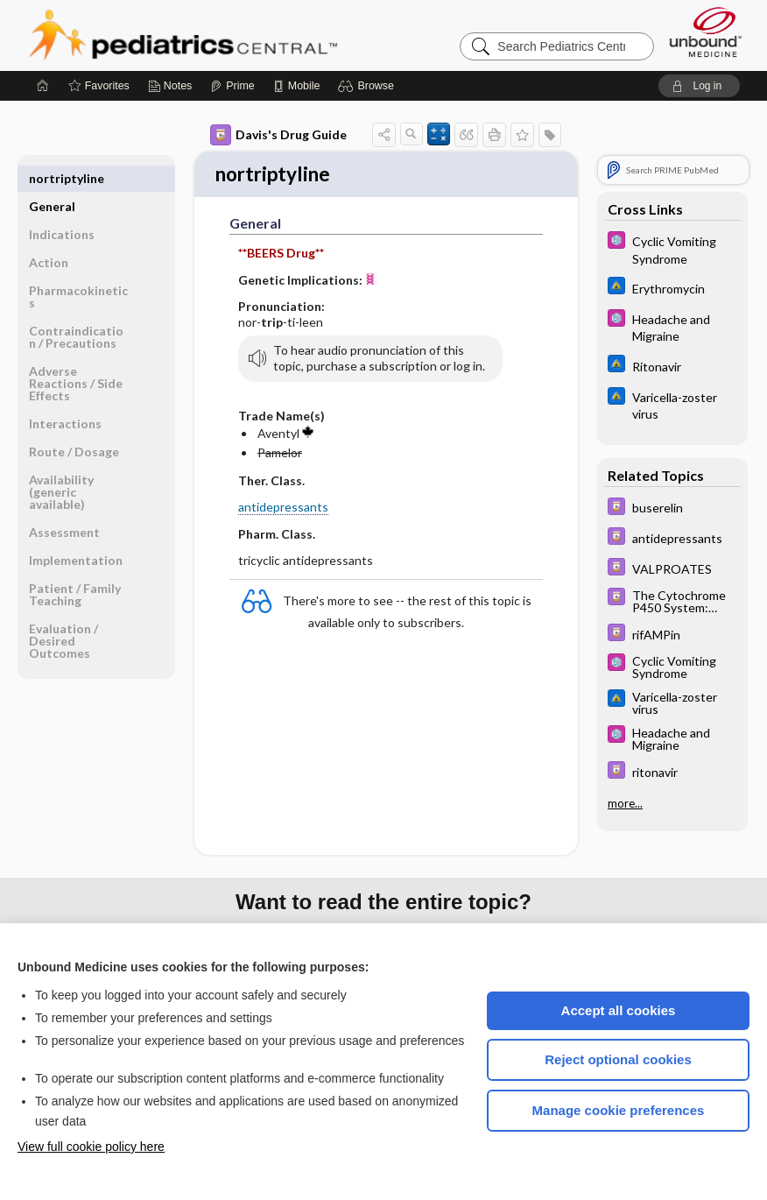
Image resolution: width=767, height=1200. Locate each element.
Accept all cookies (618, 1010)
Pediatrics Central (246, 35)
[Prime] (232, 86)
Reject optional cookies (618, 1059)
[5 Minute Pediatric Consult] (672, 249)
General (52, 178)
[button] (368, 86)
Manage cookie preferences (618, 1110)
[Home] (43, 86)
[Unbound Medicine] (705, 32)
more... (625, 802)
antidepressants (283, 509)
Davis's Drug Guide (278, 134)
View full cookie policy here (91, 1147)
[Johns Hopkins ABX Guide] (672, 288)
